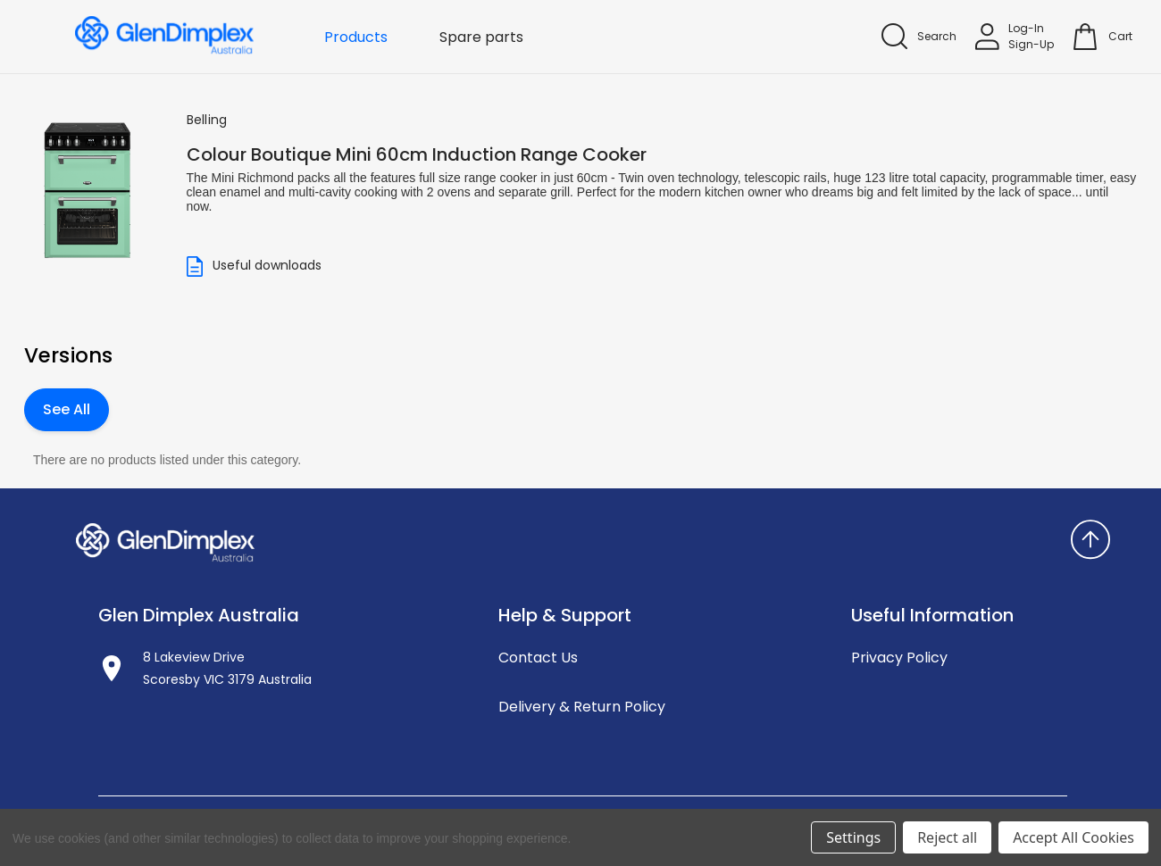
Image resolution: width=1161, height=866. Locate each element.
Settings (853, 837)
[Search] (919, 36)
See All (66, 409)
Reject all (947, 837)
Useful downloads (254, 266)
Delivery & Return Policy (581, 706)
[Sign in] (1014, 37)
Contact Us (538, 657)
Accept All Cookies (1073, 837)
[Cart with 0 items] (1120, 36)
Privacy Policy (899, 657)
